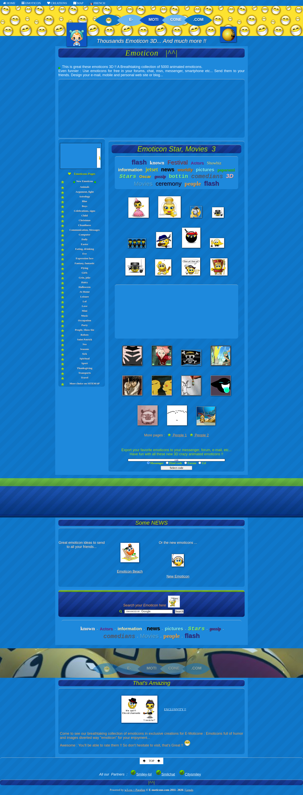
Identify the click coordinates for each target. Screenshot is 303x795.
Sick (84, 353)
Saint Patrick (84, 339)
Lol (85, 301)
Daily (85, 239)
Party (84, 325)
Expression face (84, 258)
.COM (198, 19)
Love (84, 306)
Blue (84, 201)
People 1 (177, 435)
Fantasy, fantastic (85, 263)
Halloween (85, 287)
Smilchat (165, 774)
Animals (84, 186)
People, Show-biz (84, 329)
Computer (84, 234)
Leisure (84, 296)
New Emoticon (84, 181)
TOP (151, 760)
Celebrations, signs (84, 210)
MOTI (153, 19)
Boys (84, 206)
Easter (84, 244)
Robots (85, 334)
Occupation (84, 320)
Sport (84, 363)
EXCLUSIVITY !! (175, 709)
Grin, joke (84, 277)
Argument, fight (84, 191)
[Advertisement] (151, 106)
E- (131, 19)
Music (84, 315)
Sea (84, 344)
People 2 (199, 435)
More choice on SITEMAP (85, 383)
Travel (84, 377)
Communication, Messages (85, 229)
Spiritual (85, 358)
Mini (84, 310)
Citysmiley (190, 774)
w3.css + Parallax (134, 789)
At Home (84, 291)
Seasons (84, 349)
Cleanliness (84, 225)
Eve (85, 253)
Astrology (84, 196)
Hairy (84, 282)
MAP (78, 3)
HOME (9, 3)
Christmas (84, 220)
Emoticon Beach (130, 571)
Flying (84, 268)
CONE (176, 19)
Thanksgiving (84, 368)
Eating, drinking (84, 248)
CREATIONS (57, 3)
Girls (84, 272)
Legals (189, 789)
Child (84, 215)
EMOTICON (31, 3)
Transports (84, 372)
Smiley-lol (141, 774)
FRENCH (97, 3)
